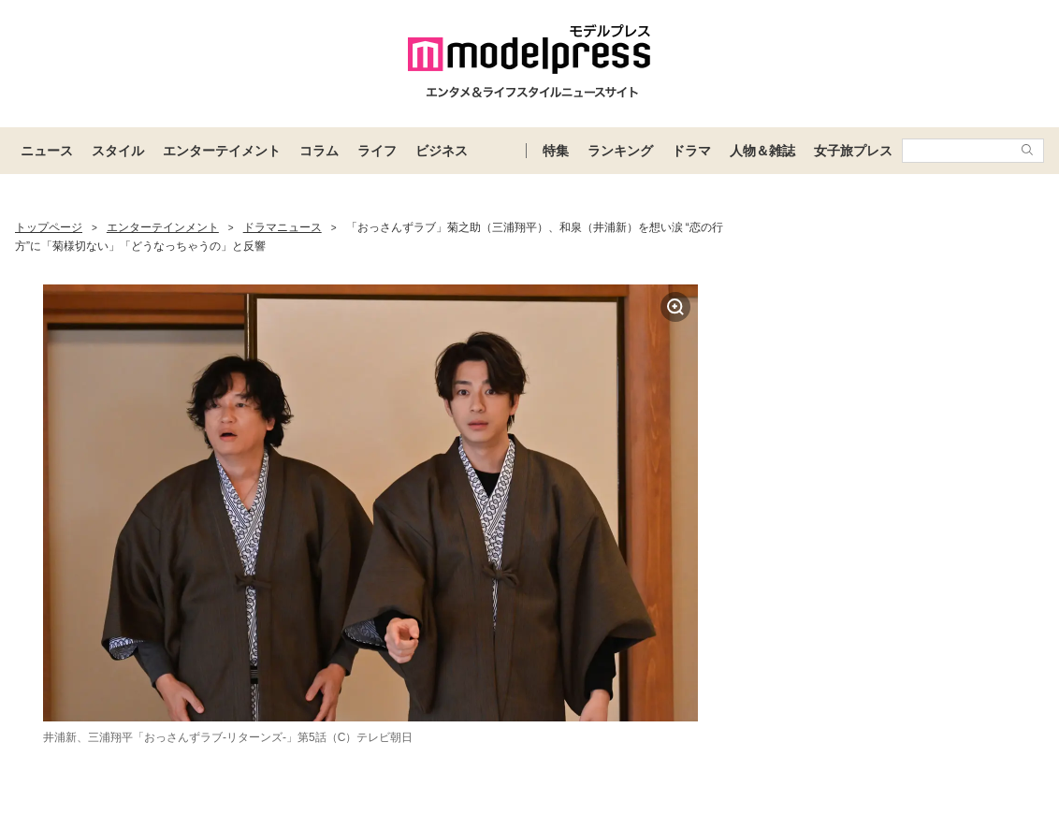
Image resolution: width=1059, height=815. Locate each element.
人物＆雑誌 (762, 150)
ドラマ (691, 150)
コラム (319, 150)
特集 (556, 150)
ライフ (377, 150)
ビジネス (441, 150)
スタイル (118, 150)
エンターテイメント (222, 150)
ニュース (47, 150)
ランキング (620, 150)
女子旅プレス (853, 150)
